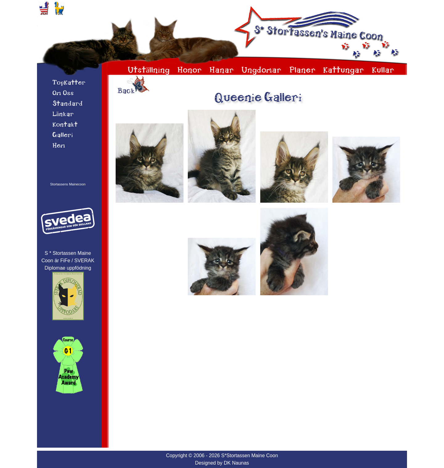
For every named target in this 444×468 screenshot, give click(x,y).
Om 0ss (63, 93)
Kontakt (65, 125)
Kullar (383, 70)
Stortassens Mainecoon (68, 184)
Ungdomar (261, 70)
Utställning (149, 70)
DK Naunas (236, 463)
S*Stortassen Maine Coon (249, 455)
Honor (189, 70)
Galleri (62, 135)
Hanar (221, 70)
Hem (58, 146)
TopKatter (68, 83)
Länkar (63, 114)
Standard (67, 104)
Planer (302, 70)
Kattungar (343, 70)
